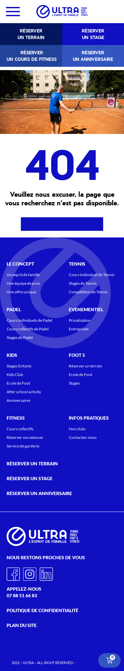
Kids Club (15, 374)
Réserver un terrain (31, 34)
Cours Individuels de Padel (29, 320)
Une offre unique (21, 291)
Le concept (22, 264)
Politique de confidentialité (42, 610)
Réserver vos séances (25, 437)
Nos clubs (77, 428)
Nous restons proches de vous (47, 557)
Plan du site (22, 625)
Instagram (29, 571)
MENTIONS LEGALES (93, 662)
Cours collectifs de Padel (28, 328)
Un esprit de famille (23, 274)
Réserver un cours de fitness (32, 56)
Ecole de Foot (18, 383)
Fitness (17, 418)
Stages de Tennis (83, 283)
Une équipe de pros (23, 283)
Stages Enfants (19, 365)
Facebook (13, 571)
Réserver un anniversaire (93, 56)
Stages (74, 383)
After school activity (24, 391)
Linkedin (46, 571)
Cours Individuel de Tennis (91, 274)
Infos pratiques (90, 418)
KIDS (14, 355)
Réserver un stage (93, 34)
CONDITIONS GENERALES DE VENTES (62, 668)
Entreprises (79, 328)
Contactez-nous (83, 437)
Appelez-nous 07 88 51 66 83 (24, 592)
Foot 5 (78, 355)
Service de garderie (23, 445)
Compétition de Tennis (88, 291)
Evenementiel (87, 309)
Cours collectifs (20, 428)
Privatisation (80, 320)
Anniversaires (18, 400)
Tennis (79, 264)
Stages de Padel (20, 337)
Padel (15, 309)
